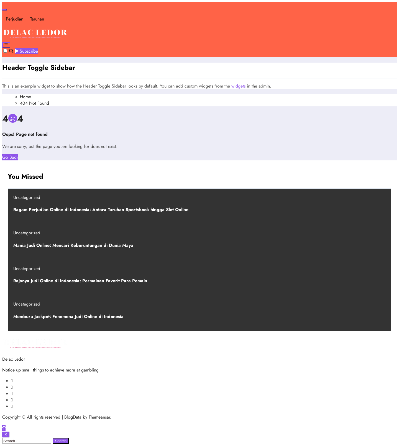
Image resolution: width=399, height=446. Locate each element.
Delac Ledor (13, 359)
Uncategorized (26, 197)
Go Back (10, 157)
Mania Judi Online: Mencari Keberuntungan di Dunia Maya (73, 245)
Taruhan (37, 19)
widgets (239, 86)
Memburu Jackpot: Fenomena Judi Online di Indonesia (68, 316)
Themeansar (99, 417)
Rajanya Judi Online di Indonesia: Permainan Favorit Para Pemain (80, 281)
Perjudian (14, 19)
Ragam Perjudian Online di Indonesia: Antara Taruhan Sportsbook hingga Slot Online (100, 209)
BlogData (72, 417)
